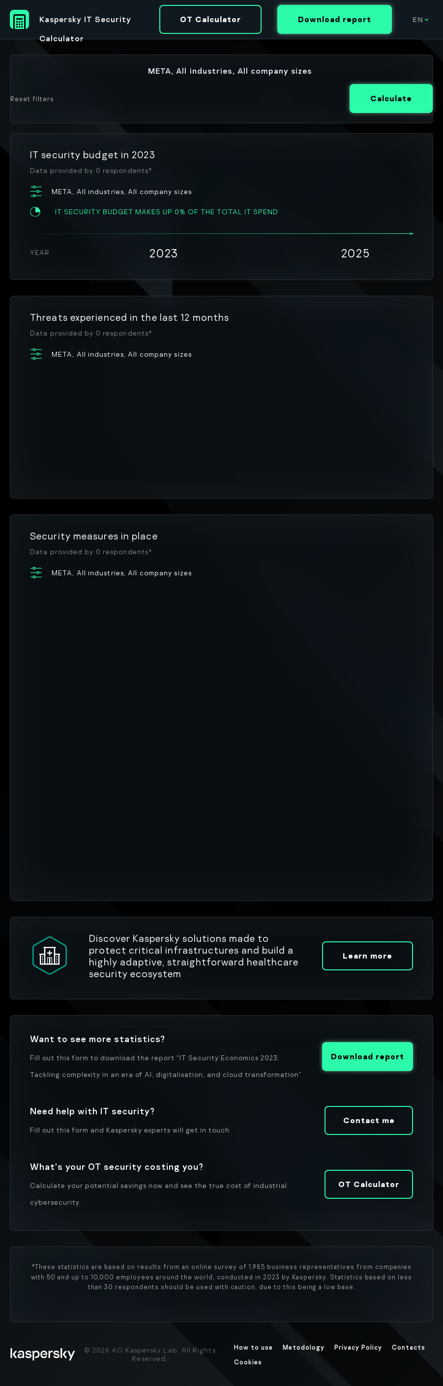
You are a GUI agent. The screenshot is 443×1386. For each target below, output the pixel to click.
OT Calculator (210, 19)
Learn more (367, 956)
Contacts (408, 1347)
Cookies (248, 1362)
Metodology (304, 1347)
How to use (253, 1347)
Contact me (369, 1120)
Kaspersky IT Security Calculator (85, 21)
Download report (334, 19)
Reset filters (32, 99)
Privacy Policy (358, 1347)
